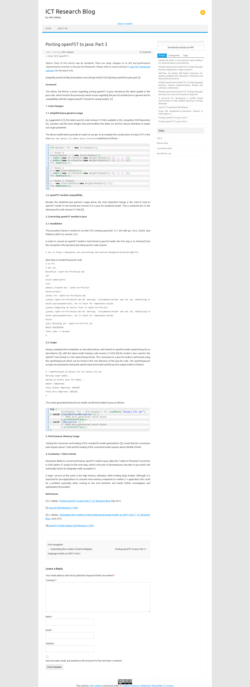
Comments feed (164, 148)
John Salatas (67, 52)
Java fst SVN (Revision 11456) (63, 503)
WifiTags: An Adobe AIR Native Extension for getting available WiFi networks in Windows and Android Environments (180, 76)
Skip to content (125, 23)
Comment (51, 576)
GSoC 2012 (53, 56)
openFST (63, 56)
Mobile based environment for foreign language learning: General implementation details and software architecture (180, 85)
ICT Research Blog (70, 11)
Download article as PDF (181, 47)
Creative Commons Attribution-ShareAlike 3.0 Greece (147, 681)
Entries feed (162, 143)
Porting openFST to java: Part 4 (131, 544)
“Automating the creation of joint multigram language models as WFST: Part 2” (97, 510)
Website (50, 639)
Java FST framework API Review (173, 107)
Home (48, 28)
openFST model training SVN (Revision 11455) (71, 521)
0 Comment (145, 52)
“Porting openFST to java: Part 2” (75, 496)
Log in (159, 138)
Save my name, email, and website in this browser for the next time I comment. (84, 656)
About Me (63, 28)
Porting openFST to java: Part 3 (173, 121)
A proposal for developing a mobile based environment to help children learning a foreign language (180, 101)
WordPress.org (164, 153)
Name (49, 612)
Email (49, 625)
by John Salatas (53, 17)
